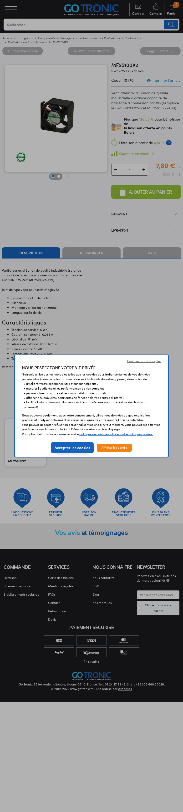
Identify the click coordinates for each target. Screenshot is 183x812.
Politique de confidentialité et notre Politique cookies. (116, 434)
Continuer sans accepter (144, 361)
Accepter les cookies (72, 447)
